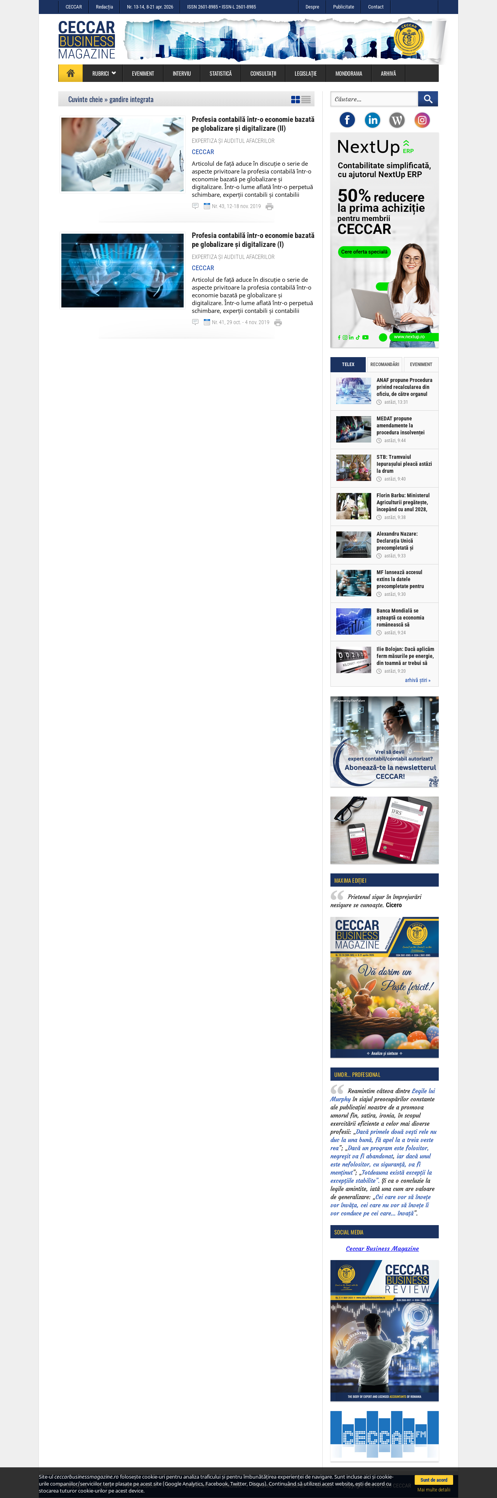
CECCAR (74, 7)
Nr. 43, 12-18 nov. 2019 (236, 206)
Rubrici (104, 73)
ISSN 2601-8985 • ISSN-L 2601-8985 (221, 7)
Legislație (306, 73)
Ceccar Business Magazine (382, 1248)
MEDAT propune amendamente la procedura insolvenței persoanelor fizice (401, 429)
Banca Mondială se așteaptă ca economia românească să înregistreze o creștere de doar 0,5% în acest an (405, 625)
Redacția (104, 7)
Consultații (263, 73)
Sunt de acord (434, 1480)
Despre (312, 7)
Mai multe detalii (433, 1490)
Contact (376, 7)
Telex (348, 364)
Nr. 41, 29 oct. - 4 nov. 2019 (240, 321)
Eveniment (143, 73)
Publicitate (343, 7)
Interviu (182, 73)
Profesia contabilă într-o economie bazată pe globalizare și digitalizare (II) (253, 124)
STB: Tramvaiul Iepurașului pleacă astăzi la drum (404, 464)
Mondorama (348, 73)
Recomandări (384, 364)
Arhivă (388, 73)
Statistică (221, 73)
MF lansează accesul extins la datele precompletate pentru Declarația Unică (400, 582)
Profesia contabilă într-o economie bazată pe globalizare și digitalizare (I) (253, 239)
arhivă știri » (418, 680)
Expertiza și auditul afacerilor (233, 140)
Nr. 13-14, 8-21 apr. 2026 (150, 7)
